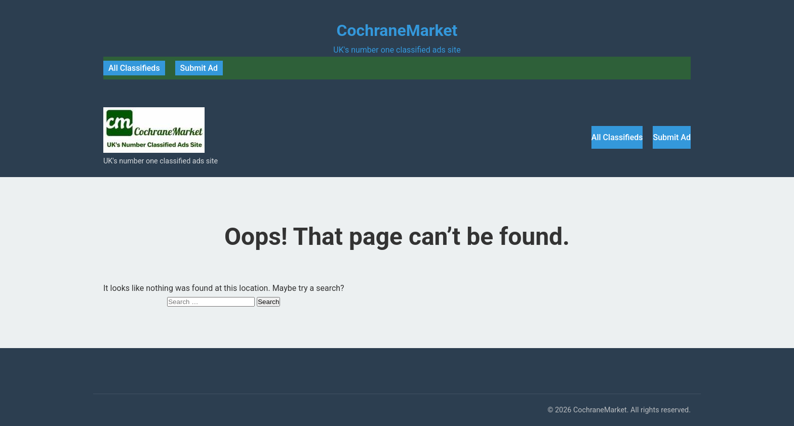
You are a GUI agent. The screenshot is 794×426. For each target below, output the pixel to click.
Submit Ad (199, 68)
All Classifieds (134, 68)
